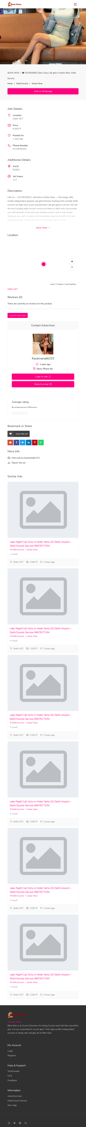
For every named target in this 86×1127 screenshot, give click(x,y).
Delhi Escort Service (17, 1100)
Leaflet (52, 284)
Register (12, 1055)
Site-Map (12, 1105)
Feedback (12, 1080)
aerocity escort (15, 1021)
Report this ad (16, 462)
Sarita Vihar (37, 83)
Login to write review (18, 315)
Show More (43, 227)
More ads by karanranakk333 (24, 457)
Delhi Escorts (22, 83)
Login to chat (41, 376)
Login (10, 1050)
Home (10, 83)
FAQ (10, 1075)
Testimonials (14, 1071)
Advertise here (15, 1096)
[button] (72, 261)
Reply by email (41, 384)
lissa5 (13, 554)
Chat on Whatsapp (43, 91)
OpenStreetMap (70, 284)
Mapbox (60, 284)
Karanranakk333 (43, 358)
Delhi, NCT (13, 289)
